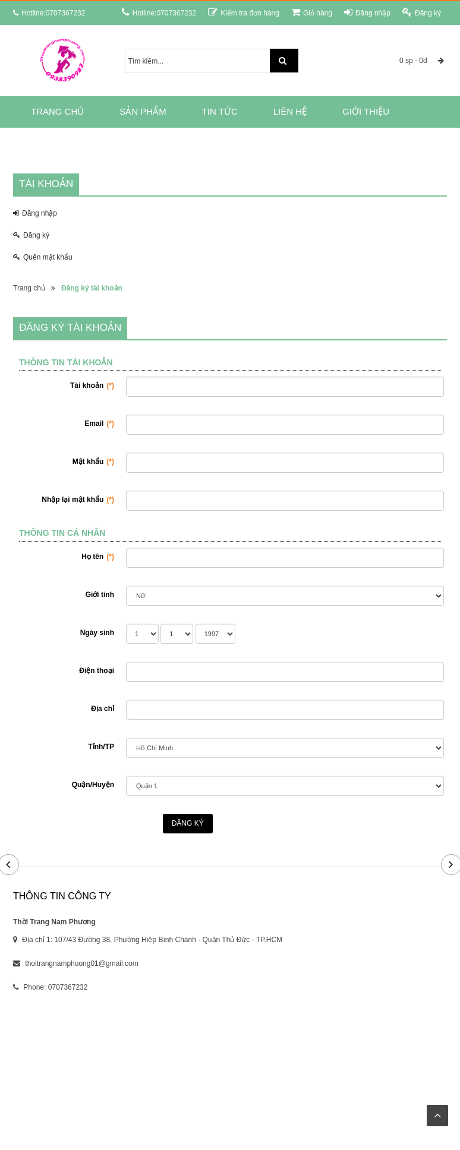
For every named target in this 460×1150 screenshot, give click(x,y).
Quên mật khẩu (43, 257)
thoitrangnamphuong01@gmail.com (81, 963)
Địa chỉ (102, 708)
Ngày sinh (97, 632)
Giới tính (100, 594)
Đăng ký (421, 12)
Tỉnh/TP (101, 747)
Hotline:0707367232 (159, 12)
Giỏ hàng (311, 12)
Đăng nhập (367, 12)
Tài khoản (92, 385)
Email (99, 423)
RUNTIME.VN (326, 1100)
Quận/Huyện (93, 785)
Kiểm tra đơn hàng (243, 12)
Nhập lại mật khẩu (78, 499)
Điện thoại (96, 670)
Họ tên (97, 556)
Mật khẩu (93, 461)
